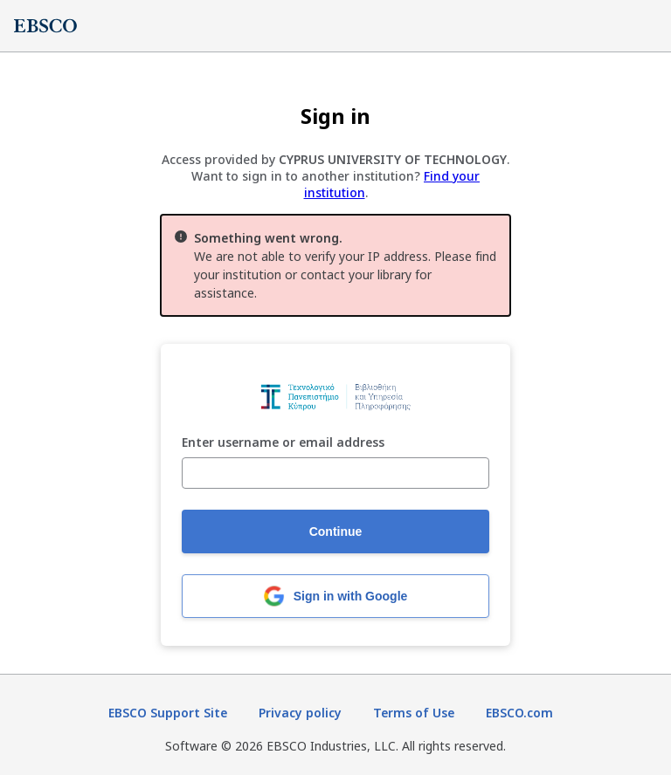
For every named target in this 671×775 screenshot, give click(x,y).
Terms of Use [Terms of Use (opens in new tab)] (413, 712)
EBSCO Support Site (167, 712)
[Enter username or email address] (335, 473)
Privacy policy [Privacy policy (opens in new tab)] (300, 712)
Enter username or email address (283, 443)
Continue (336, 531)
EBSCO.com (519, 712)
